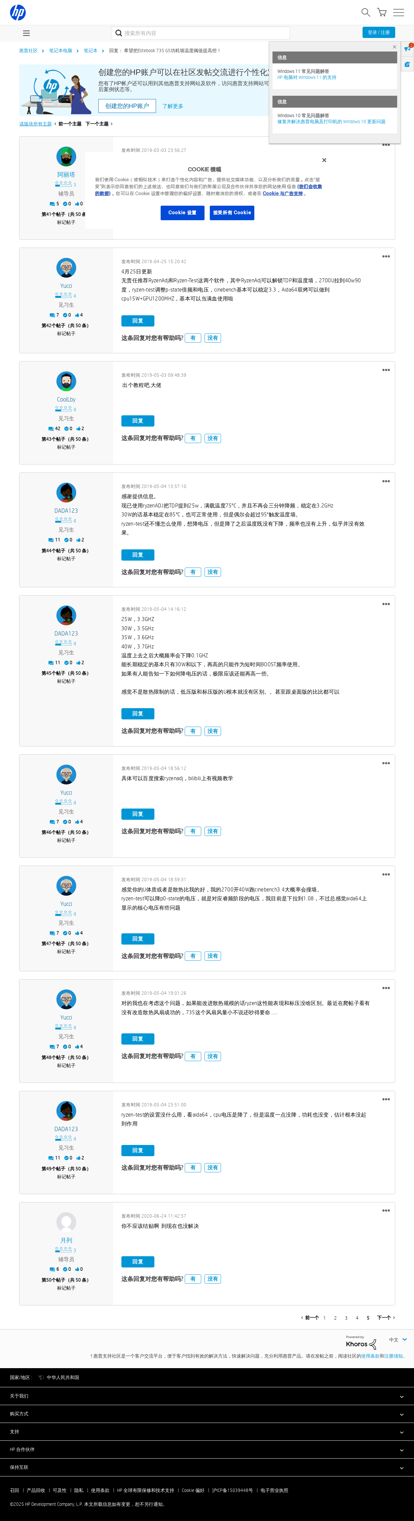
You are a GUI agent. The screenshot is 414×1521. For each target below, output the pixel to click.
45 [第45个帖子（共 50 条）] (48, 673)
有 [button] (193, 337)
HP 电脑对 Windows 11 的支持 (306, 77)
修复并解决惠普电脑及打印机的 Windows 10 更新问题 (331, 121)
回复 (137, 320)
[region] (209, 190)
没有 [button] (212, 337)
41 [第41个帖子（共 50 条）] (48, 214)
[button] (386, 145)
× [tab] (394, 47)
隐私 (78, 1490)
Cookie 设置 (182, 213)
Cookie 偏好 (193, 1490)
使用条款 (370, 1356)
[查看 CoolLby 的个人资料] (66, 400)
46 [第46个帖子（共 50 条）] (48, 832)
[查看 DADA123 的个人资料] (66, 511)
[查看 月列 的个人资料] (66, 1240)
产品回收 (36, 1490)
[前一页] (310, 1317)
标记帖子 (66, 222)
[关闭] (324, 160)
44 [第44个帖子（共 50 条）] (48, 551)
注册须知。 (395, 1356)
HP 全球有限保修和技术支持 (145, 1490)
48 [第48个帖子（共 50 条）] (48, 1057)
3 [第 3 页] (346, 1318)
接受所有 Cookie (232, 213)
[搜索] (200, 33)
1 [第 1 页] (324, 1318)
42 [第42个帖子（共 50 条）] (48, 325)
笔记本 (91, 50)
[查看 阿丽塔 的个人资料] (66, 175)
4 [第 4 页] (357, 1318)
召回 (14, 1490)
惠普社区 (28, 50)
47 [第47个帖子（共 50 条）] (48, 944)
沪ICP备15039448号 (232, 1490)
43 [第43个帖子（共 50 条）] (48, 439)
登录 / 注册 (379, 32)
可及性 (60, 1490)
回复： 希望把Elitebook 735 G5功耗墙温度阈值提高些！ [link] (165, 50)
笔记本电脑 (60, 50)
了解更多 (172, 106)
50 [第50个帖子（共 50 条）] (48, 1280)
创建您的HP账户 (127, 106)
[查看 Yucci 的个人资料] (66, 286)
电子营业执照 (274, 1490)
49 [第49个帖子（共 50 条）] (48, 1169)
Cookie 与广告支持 (283, 193)
